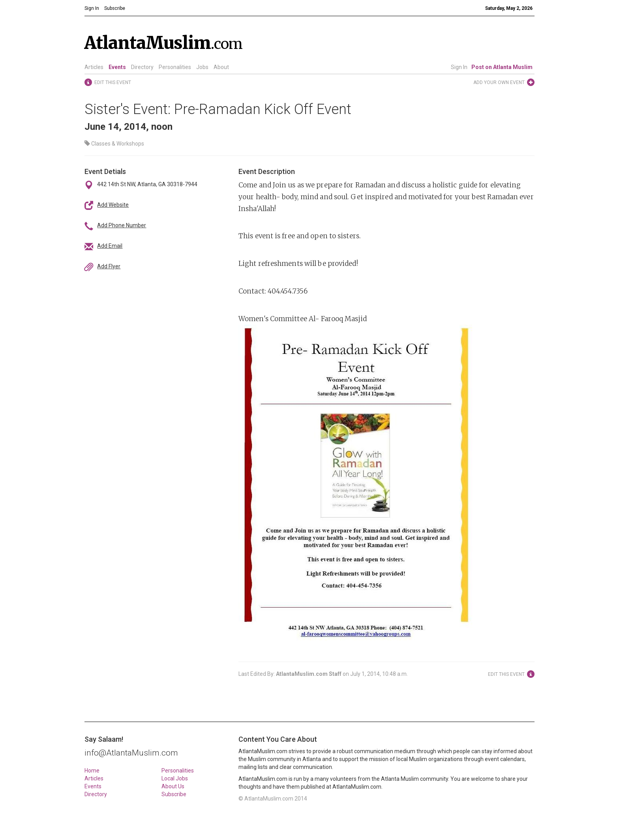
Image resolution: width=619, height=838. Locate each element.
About (221, 67)
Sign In (459, 67)
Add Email (109, 246)
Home (91, 770)
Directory (142, 67)
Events (117, 67)
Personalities (175, 67)
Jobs (202, 67)
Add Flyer (108, 266)
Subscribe (173, 794)
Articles (93, 67)
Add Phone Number (121, 225)
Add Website (113, 205)
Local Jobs (174, 778)
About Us (172, 786)
